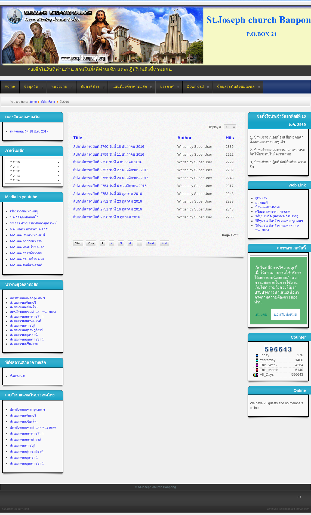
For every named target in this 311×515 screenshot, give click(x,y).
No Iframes (278, 290)
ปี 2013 (15, 175)
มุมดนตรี (261, 202)
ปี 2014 (15, 180)
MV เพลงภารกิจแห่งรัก (26, 241)
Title (77, 137)
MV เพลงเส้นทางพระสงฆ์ (27, 235)
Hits (230, 137)
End (164, 243)
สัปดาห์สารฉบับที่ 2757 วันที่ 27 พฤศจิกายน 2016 (110, 170)
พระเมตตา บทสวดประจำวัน (30, 229)
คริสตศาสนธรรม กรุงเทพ (272, 211)
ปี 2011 (15, 166)
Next (151, 243)
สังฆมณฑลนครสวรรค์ (25, 321)
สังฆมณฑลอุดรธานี (24, 335)
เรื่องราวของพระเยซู (24, 211)
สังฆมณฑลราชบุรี (22, 325)
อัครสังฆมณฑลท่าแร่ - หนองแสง (33, 312)
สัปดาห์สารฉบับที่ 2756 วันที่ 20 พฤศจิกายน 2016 (110, 178)
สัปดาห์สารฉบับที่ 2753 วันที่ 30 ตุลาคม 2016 (107, 194)
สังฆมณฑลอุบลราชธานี (27, 339)
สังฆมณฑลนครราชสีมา (27, 316)
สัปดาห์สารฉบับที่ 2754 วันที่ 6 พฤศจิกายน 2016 (109, 186)
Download (195, 86)
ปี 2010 (15, 162)
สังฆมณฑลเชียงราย (24, 344)
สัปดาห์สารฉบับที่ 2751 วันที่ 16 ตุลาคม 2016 (107, 209)
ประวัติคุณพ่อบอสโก (24, 217)
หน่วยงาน (59, 86)
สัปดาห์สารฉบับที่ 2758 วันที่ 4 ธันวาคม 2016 (107, 162)
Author (184, 137)
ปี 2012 (15, 171)
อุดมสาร (261, 198)
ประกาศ (167, 86)
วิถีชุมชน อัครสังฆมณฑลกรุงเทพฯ (279, 221)
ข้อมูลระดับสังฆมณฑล (236, 86)
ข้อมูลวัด (31, 86)
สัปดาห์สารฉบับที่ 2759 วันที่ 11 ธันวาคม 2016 (108, 154)
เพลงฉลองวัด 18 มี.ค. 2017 (29, 131)
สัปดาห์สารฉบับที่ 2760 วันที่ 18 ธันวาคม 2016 (108, 146)
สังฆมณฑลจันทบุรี (23, 303)
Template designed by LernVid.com (288, 508)
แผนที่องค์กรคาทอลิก (129, 86)
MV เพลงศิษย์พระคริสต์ (26, 265)
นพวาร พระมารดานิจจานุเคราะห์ (33, 223)
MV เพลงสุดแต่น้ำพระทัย (27, 259)
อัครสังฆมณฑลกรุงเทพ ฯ (27, 298)
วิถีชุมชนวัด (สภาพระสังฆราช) (276, 216)
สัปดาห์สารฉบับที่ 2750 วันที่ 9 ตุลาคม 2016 (106, 217)
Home (10, 86)
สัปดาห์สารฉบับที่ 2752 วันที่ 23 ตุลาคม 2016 (107, 201)
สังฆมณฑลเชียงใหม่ (24, 307)
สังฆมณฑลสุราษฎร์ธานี (26, 330)
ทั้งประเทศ (17, 376)
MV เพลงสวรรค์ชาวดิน (26, 253)
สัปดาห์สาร (90, 86)
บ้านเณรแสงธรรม (267, 207)
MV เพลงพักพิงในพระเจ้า (27, 247)
